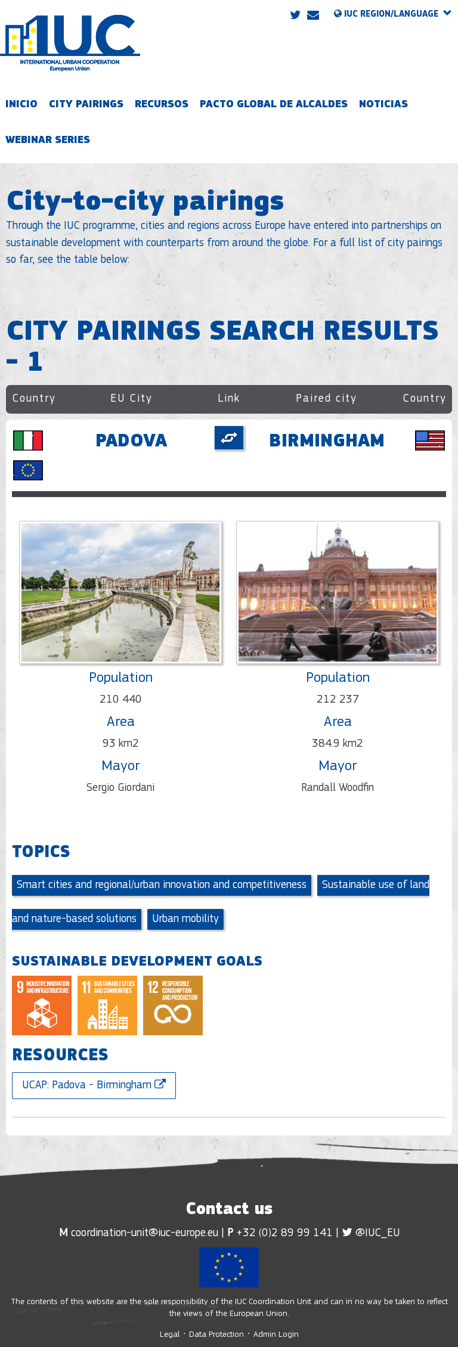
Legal (171, 1334)
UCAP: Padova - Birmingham (94, 1085)
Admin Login (276, 1334)
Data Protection (216, 1334)
